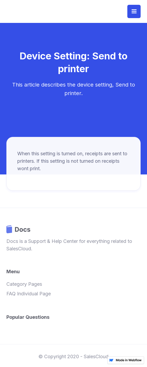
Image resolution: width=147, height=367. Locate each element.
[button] (134, 11)
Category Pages (24, 284)
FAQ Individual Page (28, 293)
